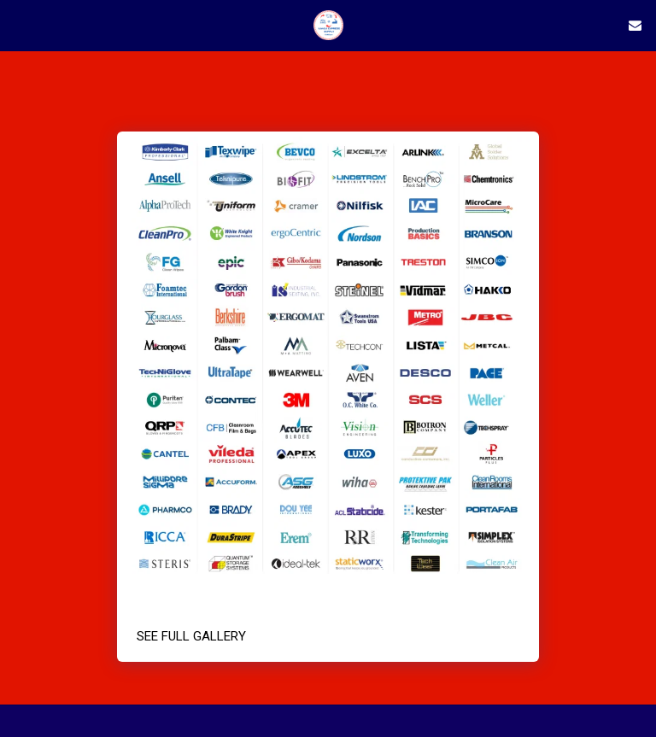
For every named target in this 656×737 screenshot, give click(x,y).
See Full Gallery (191, 636)
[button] (18, 25)
